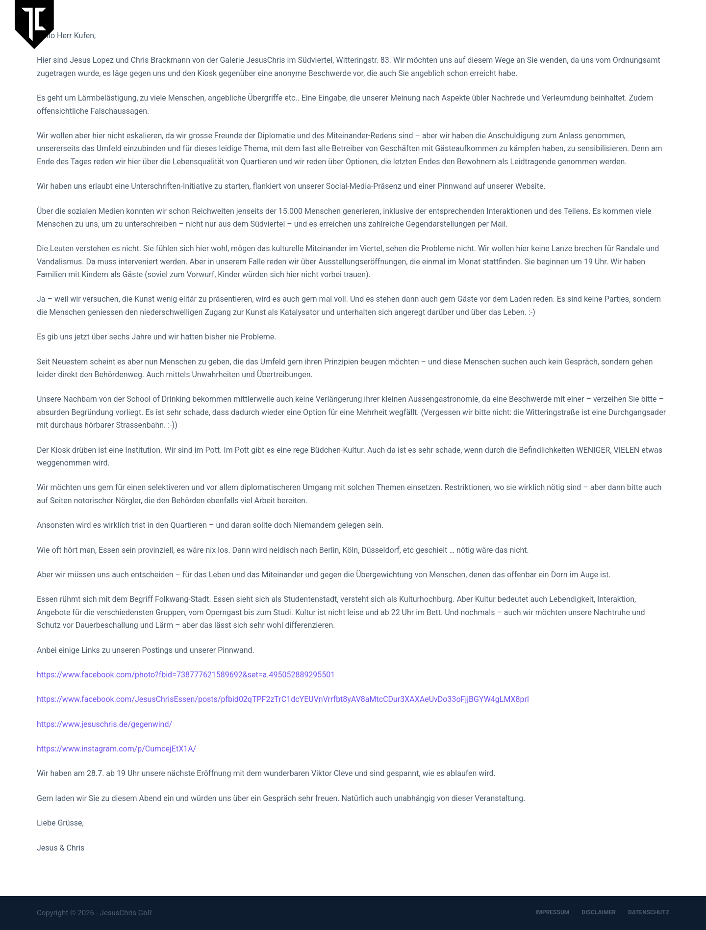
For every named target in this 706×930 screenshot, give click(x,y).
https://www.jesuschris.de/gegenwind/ (104, 724)
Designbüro (629, 24)
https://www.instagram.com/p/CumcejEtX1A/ (116, 748)
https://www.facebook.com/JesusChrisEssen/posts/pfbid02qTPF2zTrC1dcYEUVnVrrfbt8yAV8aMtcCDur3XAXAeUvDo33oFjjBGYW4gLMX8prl (283, 699)
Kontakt (678, 24)
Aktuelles (480, 24)
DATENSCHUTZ (648, 912)
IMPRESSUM (552, 912)
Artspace (579, 24)
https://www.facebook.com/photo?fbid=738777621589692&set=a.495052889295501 (186, 674)
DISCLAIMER (598, 912)
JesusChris (530, 24)
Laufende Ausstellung (412, 24)
